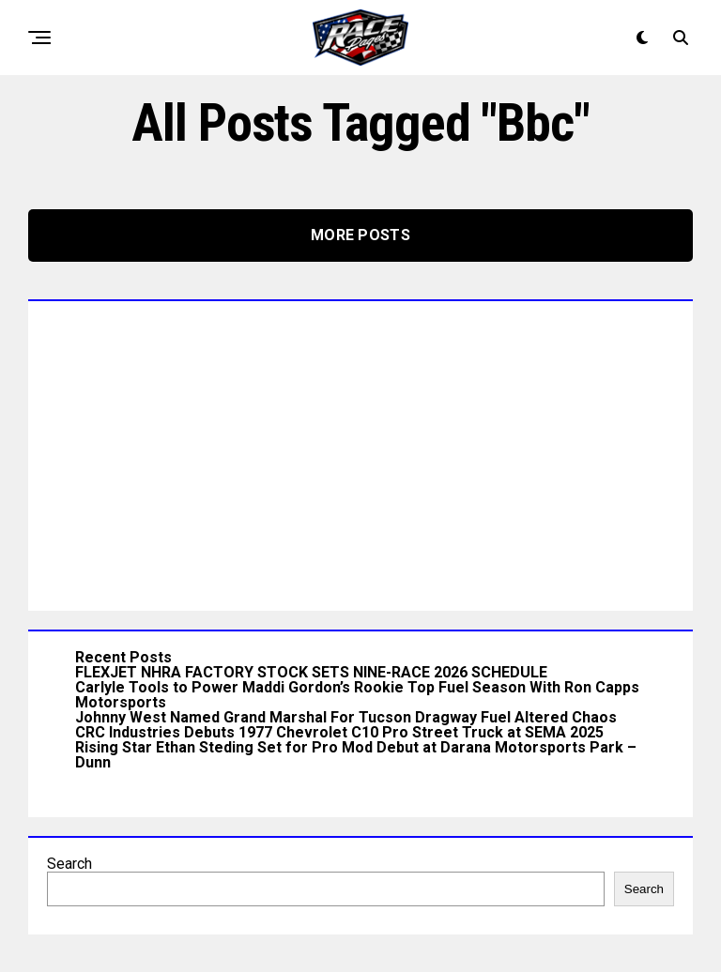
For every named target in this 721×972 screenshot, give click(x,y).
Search (69, 864)
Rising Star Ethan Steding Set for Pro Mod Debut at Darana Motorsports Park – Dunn (356, 754)
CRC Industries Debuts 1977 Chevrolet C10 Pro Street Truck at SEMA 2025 (339, 732)
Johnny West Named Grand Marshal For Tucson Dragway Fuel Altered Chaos (346, 717)
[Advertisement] (360, 451)
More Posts (360, 235)
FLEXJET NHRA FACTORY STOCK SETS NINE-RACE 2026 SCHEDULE (311, 672)
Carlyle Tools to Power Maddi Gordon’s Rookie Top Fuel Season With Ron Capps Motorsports (357, 694)
